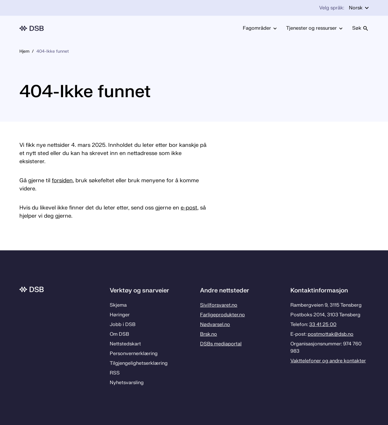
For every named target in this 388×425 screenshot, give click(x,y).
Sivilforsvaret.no (218, 305)
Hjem (24, 51)
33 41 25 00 (322, 324)
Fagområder (260, 28)
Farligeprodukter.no (222, 315)
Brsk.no (208, 334)
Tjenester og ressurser (314, 28)
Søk (360, 28)
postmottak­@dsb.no (330, 334)
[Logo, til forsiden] (31, 28)
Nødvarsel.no (215, 324)
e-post (189, 207)
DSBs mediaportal (221, 344)
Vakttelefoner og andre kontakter (328, 361)
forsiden (62, 180)
